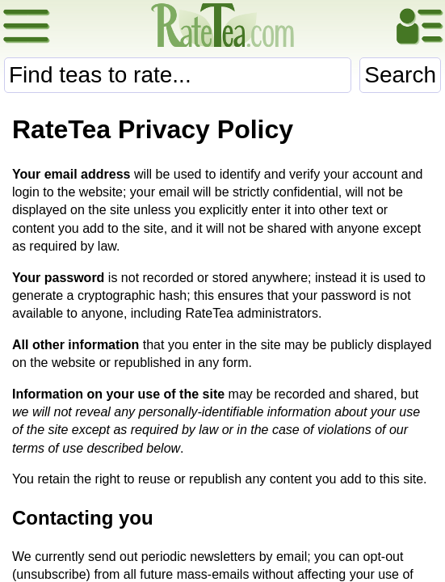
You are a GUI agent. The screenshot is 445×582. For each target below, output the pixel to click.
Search (400, 74)
